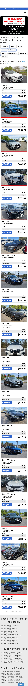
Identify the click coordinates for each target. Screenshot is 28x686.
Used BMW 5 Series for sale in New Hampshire (12, 677)
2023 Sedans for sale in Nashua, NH (9, 643)
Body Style (11, 50)
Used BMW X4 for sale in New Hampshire (11, 680)
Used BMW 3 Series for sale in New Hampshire (12, 676)
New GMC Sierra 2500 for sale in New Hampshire (12, 662)
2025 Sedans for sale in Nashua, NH (9, 639)
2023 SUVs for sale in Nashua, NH (9, 642)
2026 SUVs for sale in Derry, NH (8, 627)
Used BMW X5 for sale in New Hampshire (11, 673)
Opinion (25, 8)
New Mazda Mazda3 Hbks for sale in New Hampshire (13, 659)
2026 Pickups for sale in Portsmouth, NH (10, 633)
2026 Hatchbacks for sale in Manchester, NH (11, 636)
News (6, 8)
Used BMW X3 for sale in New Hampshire (11, 671)
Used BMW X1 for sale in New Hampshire (11, 674)
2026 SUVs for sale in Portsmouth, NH (10, 625)
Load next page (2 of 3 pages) (14, 611)
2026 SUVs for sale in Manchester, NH (10, 630)
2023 (13, 46)
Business (15, 8)
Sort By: (4, 56)
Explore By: (4, 46)
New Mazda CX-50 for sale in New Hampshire (11, 653)
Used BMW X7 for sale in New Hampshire (11, 679)
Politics (10, 8)
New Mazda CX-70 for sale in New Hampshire (11, 658)
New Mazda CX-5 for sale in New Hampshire (11, 652)
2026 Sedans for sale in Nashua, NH (9, 634)
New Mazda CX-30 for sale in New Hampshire (11, 655)
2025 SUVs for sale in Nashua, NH (9, 637)
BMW (19, 46)
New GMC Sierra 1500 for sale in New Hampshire (12, 661)
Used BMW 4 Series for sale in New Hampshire (12, 682)
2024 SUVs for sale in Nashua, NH (9, 640)
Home (2, 8)
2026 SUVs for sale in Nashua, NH (9, 628)
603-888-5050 (17, 33)
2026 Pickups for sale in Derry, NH (9, 631)
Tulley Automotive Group (9, 53)
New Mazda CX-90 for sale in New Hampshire (11, 656)
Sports (21, 8)
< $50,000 (23, 53)
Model (3, 50)
